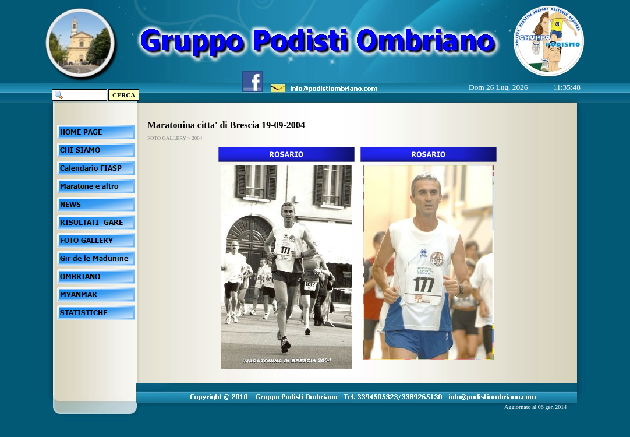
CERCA (123, 94)
